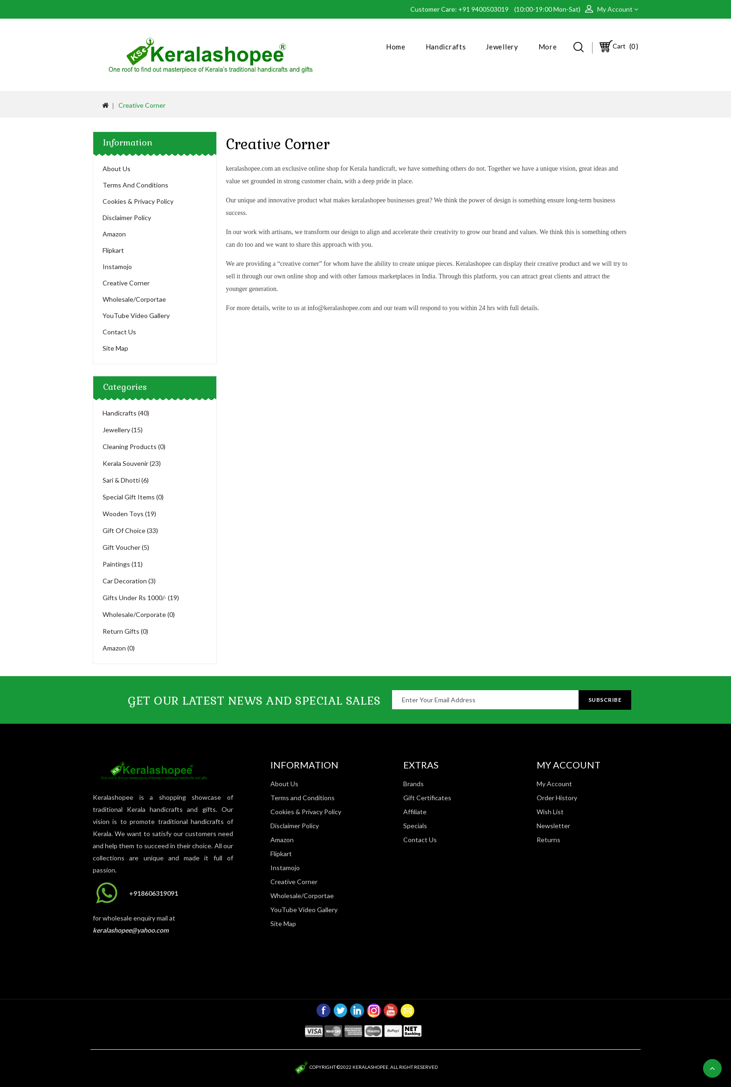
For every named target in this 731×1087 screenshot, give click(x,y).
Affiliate (415, 812)
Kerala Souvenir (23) (132, 463)
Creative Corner (142, 105)
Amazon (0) (119, 648)
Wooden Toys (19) (129, 514)
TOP (712, 1068)
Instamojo (117, 266)
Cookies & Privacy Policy (138, 201)
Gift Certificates (427, 798)
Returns (548, 840)
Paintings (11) (123, 564)
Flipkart (113, 250)
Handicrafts (446, 46)
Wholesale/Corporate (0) (139, 614)
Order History (557, 798)
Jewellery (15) (123, 430)
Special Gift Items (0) (133, 497)
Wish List (550, 812)
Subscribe (605, 699)
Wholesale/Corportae (134, 299)
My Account (554, 784)
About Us (117, 169)
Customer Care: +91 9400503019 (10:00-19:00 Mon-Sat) (497, 9)
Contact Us (119, 332)
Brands (413, 784)
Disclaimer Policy (127, 218)
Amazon (114, 234)
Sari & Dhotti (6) (126, 480)
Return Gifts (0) (125, 631)
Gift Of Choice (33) (130, 530)
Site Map (115, 348)
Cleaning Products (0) (134, 446)
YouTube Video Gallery (136, 315)
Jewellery (502, 46)
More (547, 46)
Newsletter (553, 826)
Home (396, 46)
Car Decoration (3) (129, 581)
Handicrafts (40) (126, 413)
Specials (415, 826)
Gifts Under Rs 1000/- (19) (141, 598)
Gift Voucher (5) (126, 547)
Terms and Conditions (135, 185)
